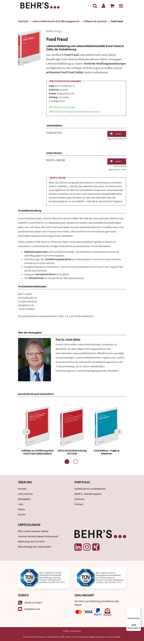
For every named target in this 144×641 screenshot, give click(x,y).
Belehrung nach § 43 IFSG (31, 541)
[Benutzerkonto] (103, 6)
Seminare (79, 499)
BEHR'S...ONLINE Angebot (87, 493)
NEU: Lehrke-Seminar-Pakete (33, 531)
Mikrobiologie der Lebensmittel (34, 546)
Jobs (20, 504)
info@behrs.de (26, 305)
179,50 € (116, 133)
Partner (22, 514)
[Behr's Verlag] (40, 5)
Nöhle (49, 31)
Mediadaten (24, 499)
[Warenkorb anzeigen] (112, 6)
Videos (21, 509)
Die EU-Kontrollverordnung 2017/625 (72, 452)
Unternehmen (25, 493)
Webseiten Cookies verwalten (109, 637)
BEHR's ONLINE (55, 160)
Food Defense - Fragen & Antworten (106, 452)
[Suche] (95, 6)
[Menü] (121, 6)
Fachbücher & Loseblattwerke (90, 488)
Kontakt (22, 488)
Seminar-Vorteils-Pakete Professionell (38, 536)
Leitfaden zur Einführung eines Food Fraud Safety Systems (37, 452)
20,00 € (115, 161)
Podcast (78, 504)
